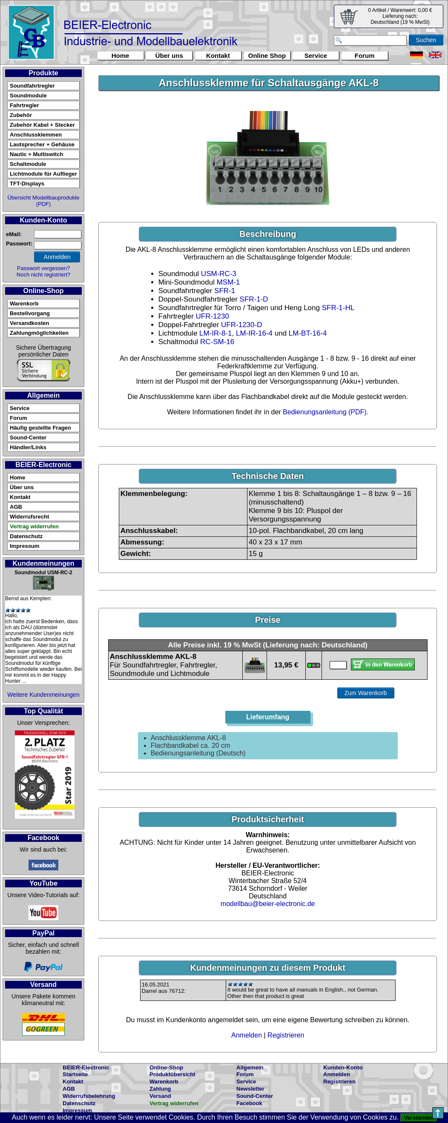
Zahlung (160, 1089)
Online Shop (267, 55)
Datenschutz (26, 536)
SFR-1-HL (338, 308)
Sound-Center (28, 437)
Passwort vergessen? (43, 268)
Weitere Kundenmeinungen (43, 694)
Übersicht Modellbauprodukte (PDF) (43, 200)
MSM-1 (228, 282)
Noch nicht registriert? (43, 274)
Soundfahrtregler (32, 86)
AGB (16, 507)
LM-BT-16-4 (308, 333)
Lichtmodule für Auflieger (43, 174)
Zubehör (21, 115)
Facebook (249, 1103)
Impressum (24, 546)
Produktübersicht (172, 1074)
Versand (160, 1096)
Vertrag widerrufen (34, 526)
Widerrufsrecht (29, 516)
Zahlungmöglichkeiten (39, 333)
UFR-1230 (212, 316)
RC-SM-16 (217, 342)
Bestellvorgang (30, 313)
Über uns (169, 55)
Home (120, 55)
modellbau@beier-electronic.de (268, 903)
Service (315, 55)
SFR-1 (224, 291)
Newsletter (250, 1089)
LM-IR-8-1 (215, 333)
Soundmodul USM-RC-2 (43, 573)
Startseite (75, 1074)
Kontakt (218, 55)
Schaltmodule (28, 164)
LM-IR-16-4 (254, 333)
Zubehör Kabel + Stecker (42, 125)
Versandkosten (29, 323)
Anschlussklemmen (36, 134)
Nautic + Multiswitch (36, 154)
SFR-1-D (254, 299)
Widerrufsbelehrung (89, 1096)
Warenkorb (24, 303)
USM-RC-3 (218, 274)
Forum (365, 55)
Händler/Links (28, 447)
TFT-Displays (27, 183)
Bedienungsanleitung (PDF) (325, 412)
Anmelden (246, 1035)
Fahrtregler (24, 105)
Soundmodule (28, 95)
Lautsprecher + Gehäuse (42, 144)
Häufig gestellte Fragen (40, 428)
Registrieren (285, 1035)
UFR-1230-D (241, 325)
